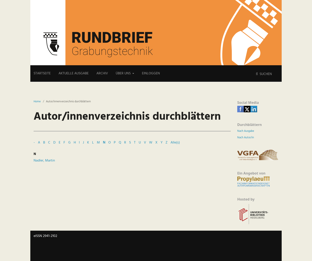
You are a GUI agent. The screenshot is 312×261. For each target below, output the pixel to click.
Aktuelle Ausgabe (73, 73)
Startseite (42, 73)
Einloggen (151, 73)
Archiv (102, 73)
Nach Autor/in (245, 137)
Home (37, 102)
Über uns (124, 73)
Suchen (265, 74)
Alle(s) (175, 142)
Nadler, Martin (44, 160)
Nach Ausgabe (245, 131)
